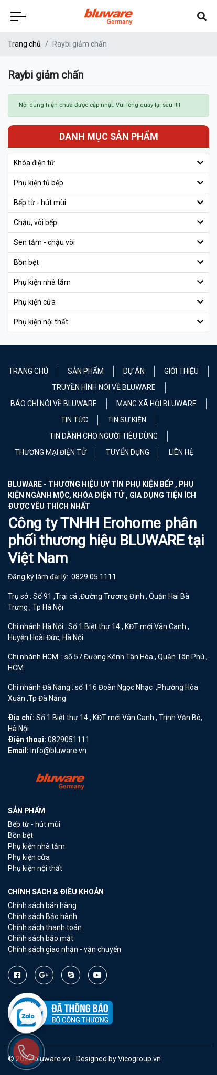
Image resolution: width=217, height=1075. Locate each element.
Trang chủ (24, 44)
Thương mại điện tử (50, 452)
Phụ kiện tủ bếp (38, 182)
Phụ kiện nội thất (41, 322)
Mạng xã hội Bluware (156, 403)
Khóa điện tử (34, 163)
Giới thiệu (181, 371)
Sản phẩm (86, 371)
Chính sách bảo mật (40, 938)
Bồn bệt (26, 262)
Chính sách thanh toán (45, 927)
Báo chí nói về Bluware (53, 403)
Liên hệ (181, 452)
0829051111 (69, 739)
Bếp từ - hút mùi (40, 202)
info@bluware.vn (58, 750)
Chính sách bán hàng (42, 905)
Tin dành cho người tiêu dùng (103, 436)
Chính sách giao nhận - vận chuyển (64, 949)
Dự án (134, 371)
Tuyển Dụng (127, 452)
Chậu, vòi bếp (35, 222)
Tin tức (74, 420)
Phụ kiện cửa (35, 302)
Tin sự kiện (126, 420)
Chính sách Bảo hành (42, 916)
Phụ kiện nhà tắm (42, 282)
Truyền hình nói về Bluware (104, 387)
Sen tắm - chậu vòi (44, 242)
